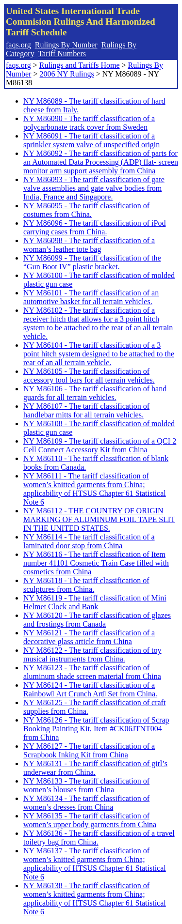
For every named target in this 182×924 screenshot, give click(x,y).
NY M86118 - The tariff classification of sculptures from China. (86, 584)
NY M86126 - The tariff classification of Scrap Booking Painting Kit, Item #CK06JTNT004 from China (96, 728)
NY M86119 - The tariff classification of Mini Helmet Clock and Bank (94, 602)
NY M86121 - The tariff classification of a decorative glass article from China (89, 637)
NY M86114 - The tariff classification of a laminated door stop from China (89, 541)
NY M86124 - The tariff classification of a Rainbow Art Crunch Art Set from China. (90, 689)
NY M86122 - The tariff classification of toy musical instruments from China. (92, 654)
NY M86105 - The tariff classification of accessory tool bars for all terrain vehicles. (89, 375)
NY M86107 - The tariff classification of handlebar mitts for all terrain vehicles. (86, 410)
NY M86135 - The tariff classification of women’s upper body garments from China (89, 820)
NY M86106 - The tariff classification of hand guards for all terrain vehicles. (94, 393)
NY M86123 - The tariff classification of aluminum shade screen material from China (92, 671)
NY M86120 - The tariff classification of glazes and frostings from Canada (97, 619)
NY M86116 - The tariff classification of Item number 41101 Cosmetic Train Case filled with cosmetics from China (96, 563)
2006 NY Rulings (66, 74)
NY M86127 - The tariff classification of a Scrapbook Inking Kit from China (89, 750)
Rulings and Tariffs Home (79, 65)
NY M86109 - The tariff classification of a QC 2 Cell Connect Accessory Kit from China (99, 445)
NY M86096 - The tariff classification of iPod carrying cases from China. (94, 227)
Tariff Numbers (62, 53)
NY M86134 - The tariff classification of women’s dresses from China (86, 802)
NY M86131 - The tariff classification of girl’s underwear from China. (95, 767)
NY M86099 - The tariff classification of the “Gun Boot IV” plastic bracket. (92, 262)
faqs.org (18, 45)
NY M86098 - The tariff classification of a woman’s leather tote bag (89, 244)
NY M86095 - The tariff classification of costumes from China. (86, 209)
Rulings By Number (66, 45)
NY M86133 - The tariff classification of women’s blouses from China (86, 785)
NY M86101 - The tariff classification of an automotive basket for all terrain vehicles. (91, 297)
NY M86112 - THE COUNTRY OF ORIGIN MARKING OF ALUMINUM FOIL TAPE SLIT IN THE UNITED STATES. (99, 519)
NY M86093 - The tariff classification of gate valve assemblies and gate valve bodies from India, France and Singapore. (94, 188)
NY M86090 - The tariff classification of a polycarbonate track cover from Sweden (89, 122)
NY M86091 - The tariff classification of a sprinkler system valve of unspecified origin (91, 140)
